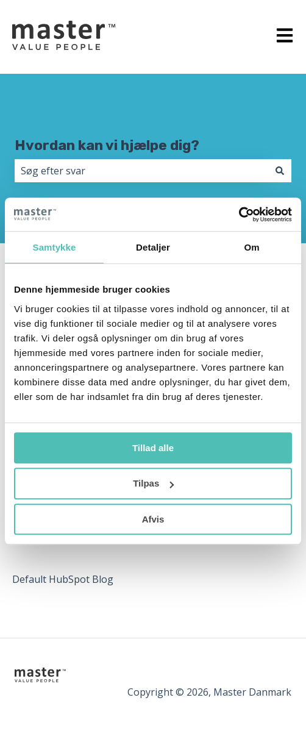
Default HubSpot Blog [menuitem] (62, 579)
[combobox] (141, 170)
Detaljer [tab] (153, 247)
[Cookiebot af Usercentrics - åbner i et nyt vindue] (238, 215)
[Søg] (279, 170)
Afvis (153, 519)
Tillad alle (153, 448)
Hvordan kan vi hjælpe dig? (107, 145)
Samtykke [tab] (54, 247)
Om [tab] (251, 247)
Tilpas (153, 483)
